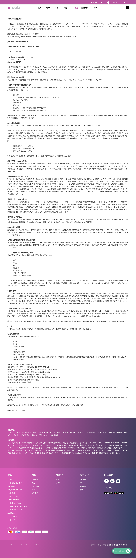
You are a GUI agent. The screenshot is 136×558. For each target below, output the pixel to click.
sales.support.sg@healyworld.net (70, 316)
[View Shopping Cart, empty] (127, 7)
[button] (122, 551)
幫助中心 (95, 2)
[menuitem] (115, 2)
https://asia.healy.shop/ (16, 36)
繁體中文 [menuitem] (114, 2)
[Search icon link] (125, 2)
